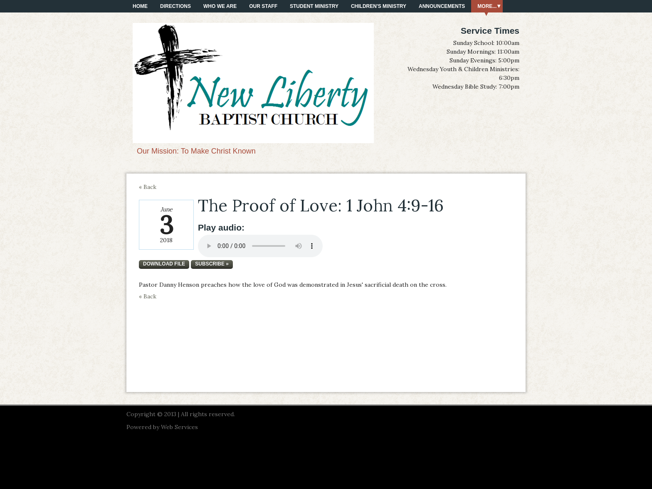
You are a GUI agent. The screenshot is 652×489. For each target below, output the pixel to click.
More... (486, 6)
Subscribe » (212, 264)
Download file (164, 264)
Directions (175, 6)
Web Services (179, 427)
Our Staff (263, 6)
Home (140, 6)
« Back (147, 187)
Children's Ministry (378, 6)
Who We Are (220, 6)
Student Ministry (314, 6)
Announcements (442, 6)
